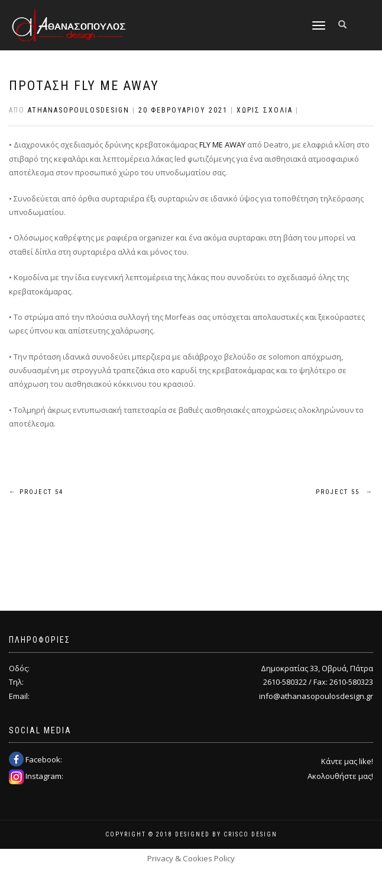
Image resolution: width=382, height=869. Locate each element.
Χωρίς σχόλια (265, 110)
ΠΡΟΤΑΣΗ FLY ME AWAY (84, 85)
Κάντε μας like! (347, 761)
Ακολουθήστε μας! (340, 776)
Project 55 (344, 492)
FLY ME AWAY (222, 144)
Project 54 (36, 492)
